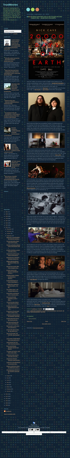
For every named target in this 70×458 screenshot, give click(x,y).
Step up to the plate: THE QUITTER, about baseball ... (13, 335)
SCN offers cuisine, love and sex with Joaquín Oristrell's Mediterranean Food (11, 60)
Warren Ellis (58, 154)
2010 (7, 400)
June (8, 380)
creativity (44, 310)
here (48, 306)
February (9, 389)
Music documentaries (35, 311)
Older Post (63, 321)
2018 (7, 218)
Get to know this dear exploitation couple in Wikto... (12, 298)
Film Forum (37, 304)
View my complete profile (9, 414)
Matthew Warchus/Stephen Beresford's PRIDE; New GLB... (13, 263)
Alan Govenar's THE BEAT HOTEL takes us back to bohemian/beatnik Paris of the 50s (11, 178)
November (9, 231)
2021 (7, 211)
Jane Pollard (46, 89)
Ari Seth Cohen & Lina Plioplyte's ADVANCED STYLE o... (12, 272)
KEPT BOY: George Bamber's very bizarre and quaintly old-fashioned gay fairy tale (15, 164)
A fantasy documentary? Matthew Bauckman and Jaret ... (13, 307)
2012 (7, 396)
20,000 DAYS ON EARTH (58, 83)
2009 (7, 403)
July (8, 377)
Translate (13, 33)
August (8, 375)
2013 (7, 394)
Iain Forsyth (37, 89)
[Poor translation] (37, 429)
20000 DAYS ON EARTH (36, 310)
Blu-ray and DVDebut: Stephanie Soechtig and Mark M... (13, 347)
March (8, 386)
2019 (7, 216)
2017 (7, 220)
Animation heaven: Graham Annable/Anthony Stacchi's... (13, 277)
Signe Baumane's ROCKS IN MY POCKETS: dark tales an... (13, 371)
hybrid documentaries (51, 310)
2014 (7, 227)
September (9, 235)
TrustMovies (34, 308)
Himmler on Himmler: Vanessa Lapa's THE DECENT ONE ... (13, 246)
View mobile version (46, 323)
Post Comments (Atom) (38, 327)
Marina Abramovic (31, 188)
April (8, 384)
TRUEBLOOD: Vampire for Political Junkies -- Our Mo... (13, 286)
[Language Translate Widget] (13, 31)
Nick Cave (45, 88)
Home (46, 321)
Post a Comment (32, 318)
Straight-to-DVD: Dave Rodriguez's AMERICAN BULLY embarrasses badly (11, 102)
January (9, 391)
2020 (7, 214)
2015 (7, 225)
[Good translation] (31, 429)
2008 (7, 405)
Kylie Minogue (33, 279)
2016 (7, 222)
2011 (7, 398)
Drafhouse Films (46, 302)
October (9, 233)
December (9, 229)
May (8, 382)
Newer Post (29, 321)
